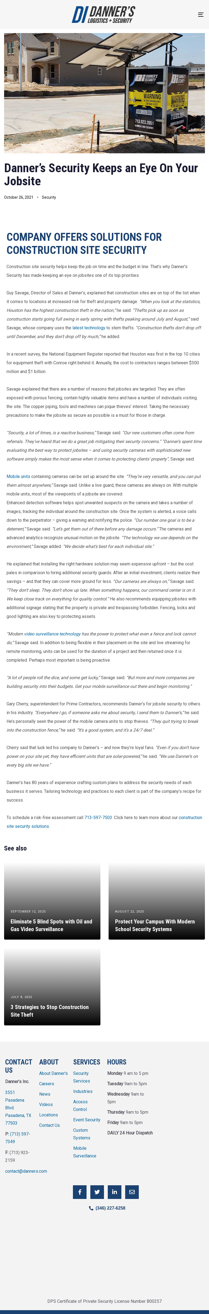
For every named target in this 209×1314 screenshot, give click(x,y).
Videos (46, 1104)
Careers (46, 1083)
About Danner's (53, 1073)
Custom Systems (81, 1134)
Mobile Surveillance (84, 1152)
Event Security (86, 1119)
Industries (83, 1091)
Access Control (80, 1105)
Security (49, 197)
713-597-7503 (98, 817)
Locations (48, 1115)
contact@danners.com (26, 1171)
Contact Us (49, 1125)
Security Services (81, 1077)
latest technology (88, 327)
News (44, 1094)
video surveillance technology (52, 634)
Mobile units (18, 476)
